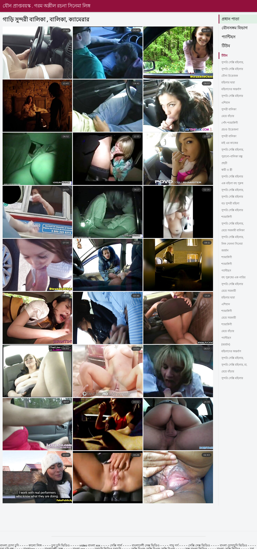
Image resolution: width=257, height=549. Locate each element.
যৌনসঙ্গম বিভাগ (235, 28)
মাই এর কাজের (230, 143)
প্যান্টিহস (229, 37)
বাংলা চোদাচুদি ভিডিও (234, 545)
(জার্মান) (226, 344)
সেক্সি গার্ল (116, 545)
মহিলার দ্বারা (228, 82)
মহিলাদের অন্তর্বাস (232, 89)
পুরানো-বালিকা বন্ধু (233, 156)
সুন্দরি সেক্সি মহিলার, (233, 62)
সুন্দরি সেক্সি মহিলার (233, 69)
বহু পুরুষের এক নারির (234, 277)
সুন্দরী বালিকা (229, 109)
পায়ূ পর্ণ (174, 545)
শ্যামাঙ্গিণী (227, 217)
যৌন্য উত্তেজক (230, 75)
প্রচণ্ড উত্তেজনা (230, 129)
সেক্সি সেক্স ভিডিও (199, 545)
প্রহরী (224, 163)
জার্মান (225, 250)
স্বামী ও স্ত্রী (227, 170)
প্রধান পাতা (230, 19)
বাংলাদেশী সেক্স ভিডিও (146, 545)
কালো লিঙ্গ (35, 545)
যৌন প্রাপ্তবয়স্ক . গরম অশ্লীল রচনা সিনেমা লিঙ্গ (46, 6)
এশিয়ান (226, 102)
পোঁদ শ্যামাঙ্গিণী (230, 123)
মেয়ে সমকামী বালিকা (234, 230)
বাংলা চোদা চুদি (10, 545)
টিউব (226, 46)
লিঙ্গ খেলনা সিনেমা (233, 243)
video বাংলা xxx (89, 545)
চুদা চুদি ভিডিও (60, 545)
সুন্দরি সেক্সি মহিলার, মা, (235, 364)
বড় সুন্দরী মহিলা (231, 203)
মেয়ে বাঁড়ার (228, 116)
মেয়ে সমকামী (229, 291)
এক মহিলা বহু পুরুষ (233, 183)
